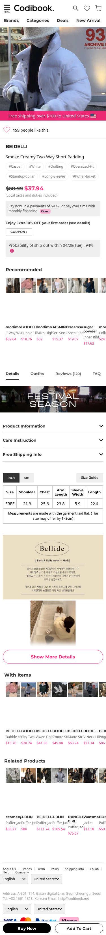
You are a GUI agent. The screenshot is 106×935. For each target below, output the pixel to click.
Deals (62, 20)
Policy (55, 869)
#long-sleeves (54, 176)
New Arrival (88, 20)
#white (35, 166)
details (12, 373)
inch (11, 477)
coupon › (18, 232)
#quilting (55, 166)
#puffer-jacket (84, 176)
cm (26, 477)
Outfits (37, 373)
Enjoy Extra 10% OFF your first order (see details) (48, 223)
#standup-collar (22, 176)
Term (41, 869)
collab (94, 869)
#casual (15, 166)
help (6, 872)
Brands (11, 20)
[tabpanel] (10, 310)
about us (9, 869)
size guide (89, 477)
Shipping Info (74, 869)
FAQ (96, 373)
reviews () (68, 373)
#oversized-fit (82, 166)
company (22, 872)
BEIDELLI (16, 146)
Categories (38, 20)
